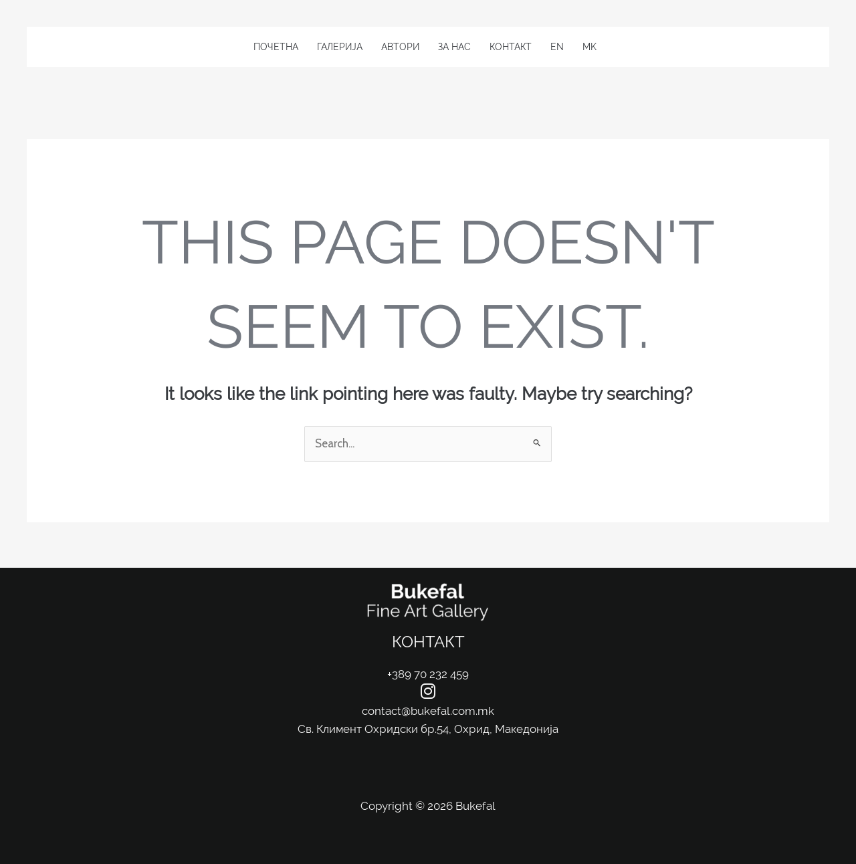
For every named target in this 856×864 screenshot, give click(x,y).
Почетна (275, 46)
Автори (400, 46)
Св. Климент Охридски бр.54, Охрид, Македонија (428, 729)
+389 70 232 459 (428, 674)
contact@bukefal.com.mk (428, 711)
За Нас (454, 46)
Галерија (339, 46)
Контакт (511, 46)
